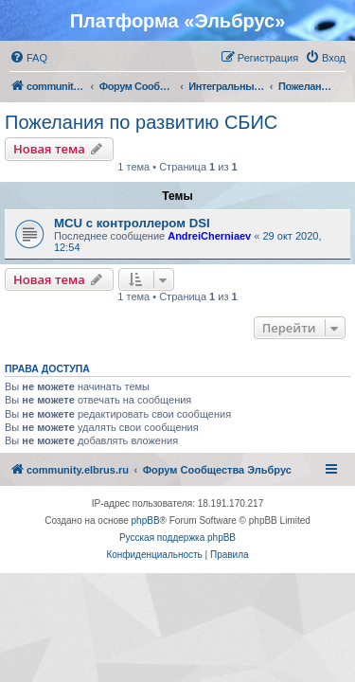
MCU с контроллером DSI (132, 223)
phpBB (146, 520)
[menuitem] (28, 57)
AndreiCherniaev (209, 236)
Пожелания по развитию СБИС (141, 122)
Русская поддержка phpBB (177, 537)
